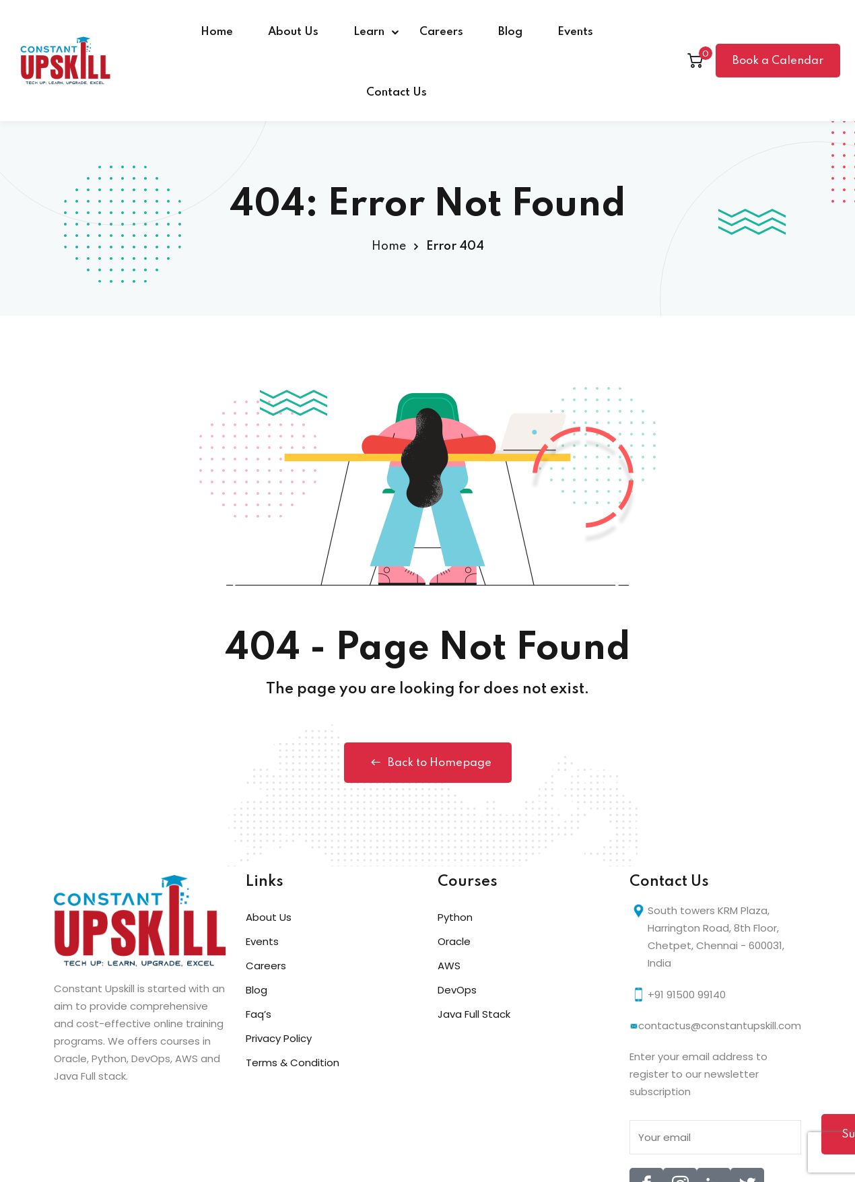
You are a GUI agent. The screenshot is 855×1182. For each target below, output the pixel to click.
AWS (449, 966)
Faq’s (258, 1014)
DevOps (457, 990)
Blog (510, 32)
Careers (441, 32)
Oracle (454, 941)
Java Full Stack (474, 1014)
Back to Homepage (427, 763)
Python (455, 917)
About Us (293, 32)
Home (217, 32)
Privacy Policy (279, 1038)
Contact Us (396, 92)
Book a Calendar (777, 61)
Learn (368, 32)
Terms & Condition (292, 1062)
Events (575, 32)
